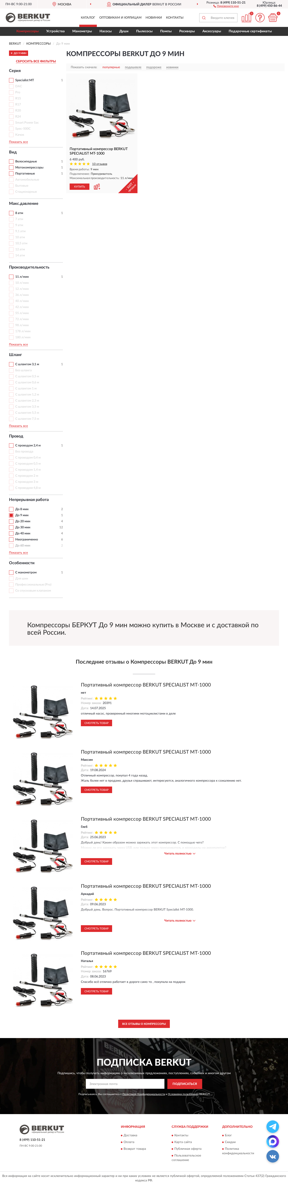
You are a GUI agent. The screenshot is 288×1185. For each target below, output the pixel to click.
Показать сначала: (84, 67)
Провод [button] (16, 436)
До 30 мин (22, 527)
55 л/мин (22, 313)
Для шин (21, 578)
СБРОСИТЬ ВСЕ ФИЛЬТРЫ (36, 61)
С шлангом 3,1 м (27, 364)
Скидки (230, 1142)
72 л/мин (22, 319)
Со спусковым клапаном (33, 590)
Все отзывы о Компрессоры (144, 1024)
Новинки (154, 17)
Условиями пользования (183, 1094)
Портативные (25, 173)
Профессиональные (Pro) (33, 584)
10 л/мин (22, 282)
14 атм (20, 255)
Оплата (129, 1142)
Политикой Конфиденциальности (143, 1094)
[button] (226, 5)
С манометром (26, 572)
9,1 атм (20, 231)
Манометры (82, 31)
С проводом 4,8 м (28, 488)
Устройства (55, 31)
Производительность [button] (29, 267)
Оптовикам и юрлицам (120, 17)
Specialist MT (24, 80)
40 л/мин (22, 301)
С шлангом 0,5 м (27, 376)
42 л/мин (22, 307)
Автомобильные (27, 179)
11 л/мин (22, 276)
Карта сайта (183, 1142)
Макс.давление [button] (23, 204)
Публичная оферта (188, 1149)
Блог (228, 1135)
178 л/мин (23, 331)
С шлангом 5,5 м (27, 412)
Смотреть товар (96, 723)
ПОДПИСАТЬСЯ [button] (185, 1084)
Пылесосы (144, 31)
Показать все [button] (18, 142)
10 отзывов (99, 164)
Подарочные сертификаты (250, 31)
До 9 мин (22, 515)
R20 (18, 110)
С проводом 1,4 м (28, 469)
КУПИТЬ (79, 186)
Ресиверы (187, 31)
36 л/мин (22, 295)
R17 (18, 104)
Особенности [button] (22, 563)
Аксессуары (211, 31)
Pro (17, 92)
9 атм (19, 225)
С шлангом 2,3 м (27, 400)
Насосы (106, 31)
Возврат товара (135, 1149)
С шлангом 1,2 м (27, 394)
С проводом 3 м (26, 481)
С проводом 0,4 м (28, 457)
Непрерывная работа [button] (29, 500)
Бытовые (21, 185)
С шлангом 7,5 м (27, 418)
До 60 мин (22, 545)
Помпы (166, 31)
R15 (18, 98)
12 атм (20, 249)
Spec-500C (23, 128)
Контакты (175, 17)
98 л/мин (22, 325)
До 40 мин (22, 533)
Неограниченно (26, 539)
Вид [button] (13, 152)
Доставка (130, 1135)
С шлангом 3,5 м (27, 406)
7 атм (19, 219)
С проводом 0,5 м (28, 463)
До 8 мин (22, 509)
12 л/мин (22, 289)
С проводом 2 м (26, 475)
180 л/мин (23, 337)
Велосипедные (26, 161)
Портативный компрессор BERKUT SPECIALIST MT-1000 (146, 684)
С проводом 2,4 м (28, 445)
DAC (18, 86)
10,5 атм (21, 243)
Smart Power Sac (27, 122)
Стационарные (26, 191)
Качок (19, 134)
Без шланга (23, 370)
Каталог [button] (88, 17)
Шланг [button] (15, 355)
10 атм (20, 237)
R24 (18, 116)
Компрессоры (27, 31)
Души (123, 31)
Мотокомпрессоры (29, 167)
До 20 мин (22, 521)
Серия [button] (15, 71)
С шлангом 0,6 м (27, 382)
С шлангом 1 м (26, 388)
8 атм (19, 213)
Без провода (24, 451)
